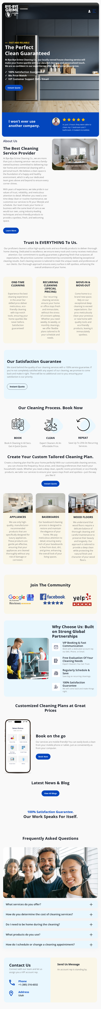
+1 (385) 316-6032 (28, 984)
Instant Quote (14, 88)
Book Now (43, 756)
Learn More (11, 230)
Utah (21, 995)
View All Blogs (50, 793)
